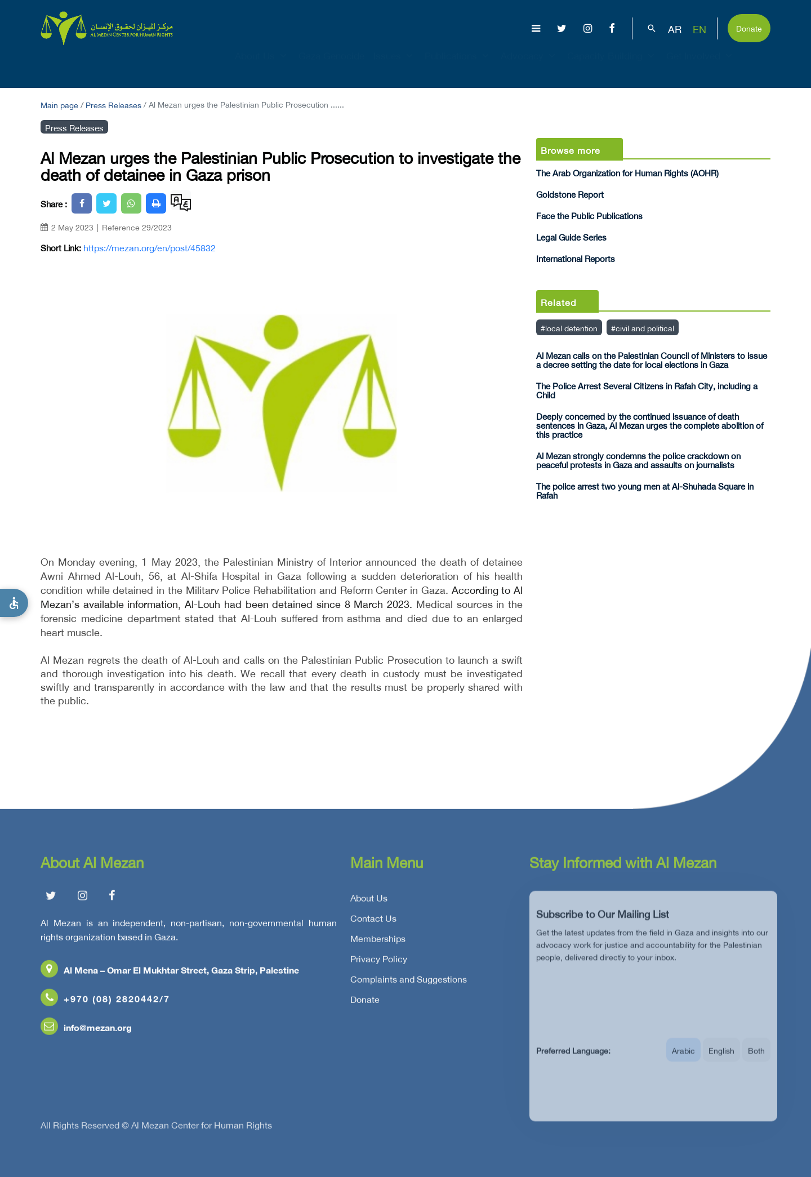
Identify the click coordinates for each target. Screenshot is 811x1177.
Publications (458, 65)
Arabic (683, 1061)
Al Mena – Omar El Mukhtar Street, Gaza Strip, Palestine (170, 974)
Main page (59, 104)
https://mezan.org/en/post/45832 (149, 247)
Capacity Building (612, 65)
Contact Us (373, 922)
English (721, 1061)
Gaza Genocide (331, 65)
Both (756, 1061)
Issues (394, 65)
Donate (749, 27)
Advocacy (529, 65)
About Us (262, 65)
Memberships (378, 943)
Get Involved (700, 65)
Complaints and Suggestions (408, 983)
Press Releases (113, 104)
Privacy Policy (378, 963)
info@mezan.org (86, 1031)
